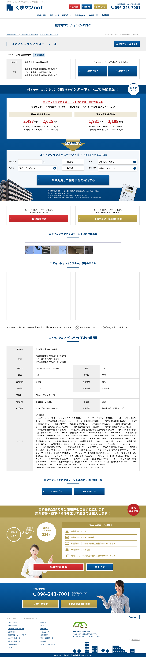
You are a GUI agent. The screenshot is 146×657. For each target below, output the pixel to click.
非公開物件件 (122, 71)
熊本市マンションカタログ (17, 635)
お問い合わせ (12, 644)
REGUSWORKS (136, 639)
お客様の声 (44, 635)
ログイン (43, 625)
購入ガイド (44, 628)
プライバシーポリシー (47, 644)
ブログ (10, 647)
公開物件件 (92, 71)
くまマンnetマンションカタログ (29, 34)
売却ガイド (12, 632)
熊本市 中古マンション (13, 34)
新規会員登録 (12, 625)
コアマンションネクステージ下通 (49, 34)
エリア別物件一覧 (14, 638)
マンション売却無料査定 (16, 628)
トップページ (12, 622)
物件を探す (44, 622)
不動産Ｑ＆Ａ (44, 632)
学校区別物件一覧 (14, 641)
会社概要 (43, 641)
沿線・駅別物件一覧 (46, 638)
